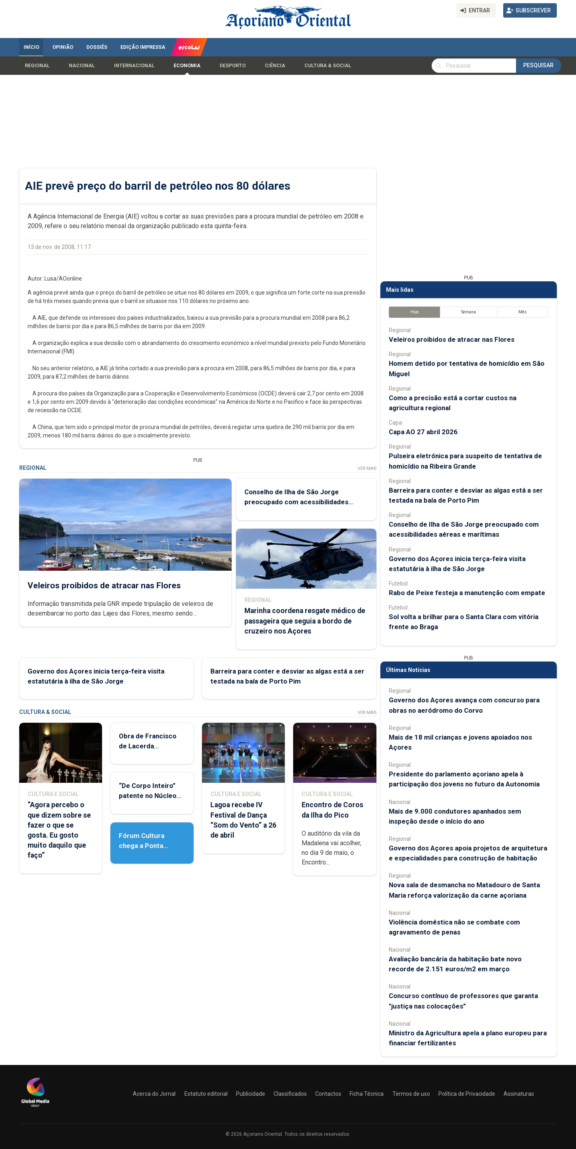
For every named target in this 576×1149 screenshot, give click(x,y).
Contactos (328, 1094)
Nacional (82, 65)
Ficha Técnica (367, 1094)
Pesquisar (538, 65)
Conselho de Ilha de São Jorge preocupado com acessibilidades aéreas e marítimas (296, 502)
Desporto (233, 65)
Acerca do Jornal (154, 1094)
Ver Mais (367, 468)
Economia (187, 65)
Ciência (275, 65)
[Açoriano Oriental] (35, 1108)
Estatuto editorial (206, 1094)
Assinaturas (519, 1094)
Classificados (290, 1094)
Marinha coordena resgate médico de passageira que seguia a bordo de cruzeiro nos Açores (304, 621)
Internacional (134, 65)
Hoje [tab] (414, 312)
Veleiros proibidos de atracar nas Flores (104, 585)
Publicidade (250, 1094)
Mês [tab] (522, 312)
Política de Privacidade (466, 1094)
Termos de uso (411, 1094)
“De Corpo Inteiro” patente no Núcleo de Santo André (147, 796)
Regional (37, 65)
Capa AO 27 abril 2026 (423, 432)
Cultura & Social (327, 65)
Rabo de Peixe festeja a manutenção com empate (467, 593)
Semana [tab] (468, 312)
